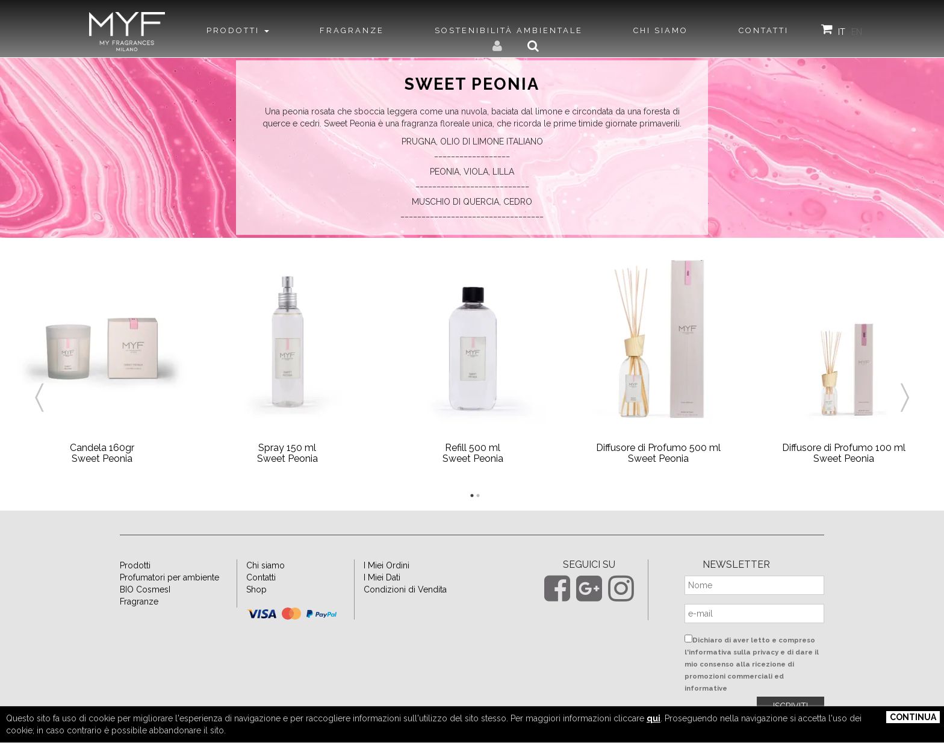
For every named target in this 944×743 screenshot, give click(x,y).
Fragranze (139, 601)
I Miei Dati (382, 577)
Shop (256, 589)
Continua (913, 717)
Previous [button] (39, 383)
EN (856, 32)
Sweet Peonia (472, 84)
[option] (101, 368)
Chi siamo (265, 565)
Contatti (261, 577)
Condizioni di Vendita (405, 589)
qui (653, 718)
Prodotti (135, 565)
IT (841, 32)
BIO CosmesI (145, 589)
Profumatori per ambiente (169, 577)
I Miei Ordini (386, 565)
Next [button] (905, 383)
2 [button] (478, 496)
